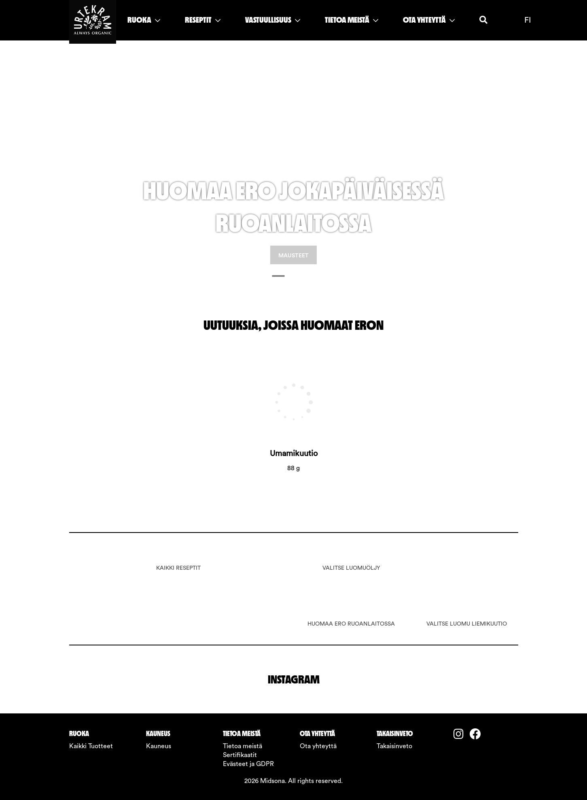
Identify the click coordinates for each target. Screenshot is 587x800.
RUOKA (143, 20)
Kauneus (158, 746)
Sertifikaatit (240, 755)
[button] (103, 161)
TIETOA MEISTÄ (351, 20)
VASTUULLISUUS (272, 20)
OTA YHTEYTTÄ (429, 20)
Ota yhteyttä (318, 746)
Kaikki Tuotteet (91, 746)
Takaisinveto (394, 746)
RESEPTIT (202, 20)
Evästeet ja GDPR (248, 764)
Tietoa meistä (242, 746)
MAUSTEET (293, 256)
